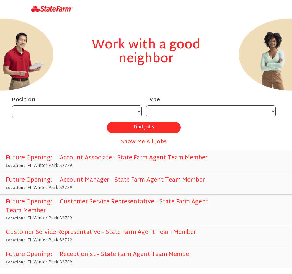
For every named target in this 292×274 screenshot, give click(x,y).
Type (153, 100)
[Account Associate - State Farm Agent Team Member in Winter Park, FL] (146, 161)
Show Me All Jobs (144, 142)
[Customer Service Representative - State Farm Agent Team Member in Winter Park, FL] (146, 210)
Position (24, 100)
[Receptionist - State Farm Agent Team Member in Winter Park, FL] (146, 258)
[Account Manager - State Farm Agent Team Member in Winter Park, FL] (146, 183)
